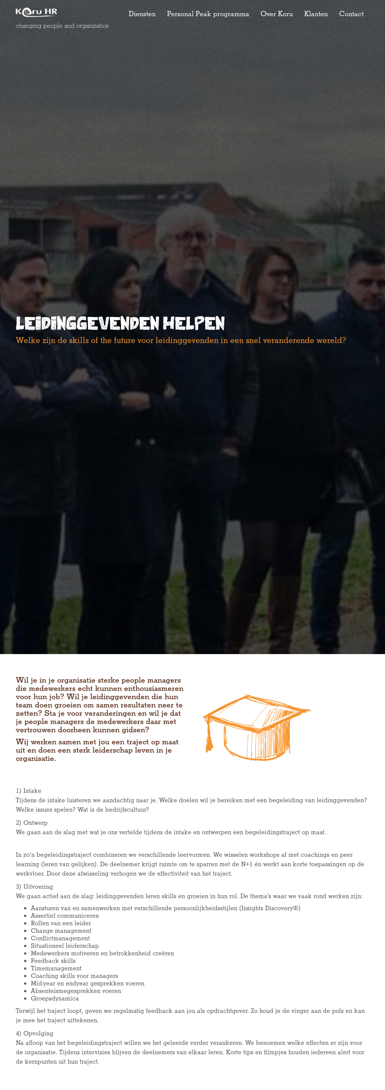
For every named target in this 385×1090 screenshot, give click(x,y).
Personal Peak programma (208, 14)
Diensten (142, 14)
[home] (41, 12)
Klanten (316, 14)
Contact (351, 14)
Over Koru (277, 14)
